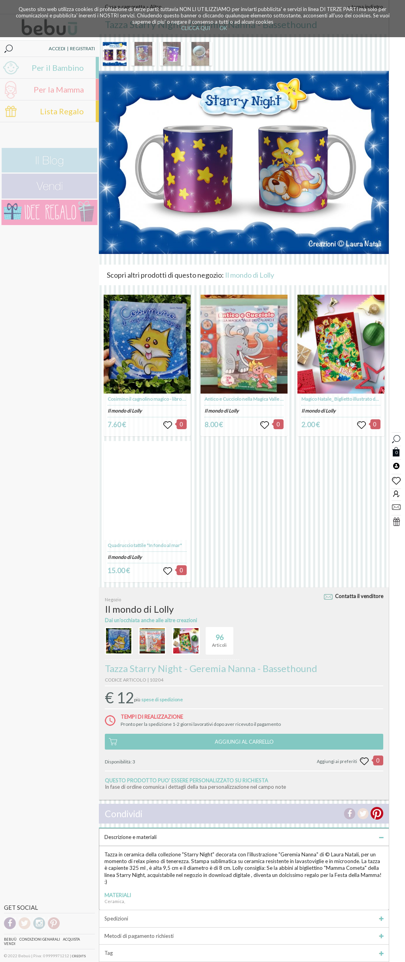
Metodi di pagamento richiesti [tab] (244, 936)
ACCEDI (57, 48)
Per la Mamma (59, 89)
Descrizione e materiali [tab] (244, 837)
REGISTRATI (82, 48)
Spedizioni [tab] (244, 918)
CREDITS (79, 956)
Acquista (71, 939)
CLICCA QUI (195, 28)
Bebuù (10, 939)
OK (223, 28)
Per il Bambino (58, 67)
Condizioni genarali (39, 939)
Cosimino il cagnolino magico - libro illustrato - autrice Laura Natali (176, 399)
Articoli (219, 637)
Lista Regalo (62, 111)
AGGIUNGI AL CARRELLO (244, 742)
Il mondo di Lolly (249, 275)
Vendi (9, 943)
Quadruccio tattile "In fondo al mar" (145, 545)
